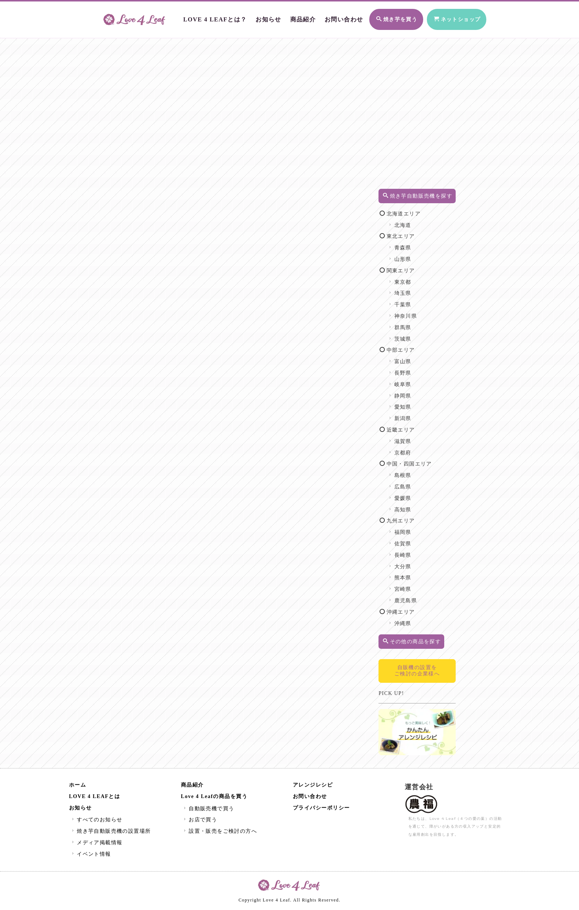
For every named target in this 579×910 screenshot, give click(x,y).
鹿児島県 (413, 608)
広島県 (410, 494)
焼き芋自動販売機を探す (423, 200)
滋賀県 (410, 449)
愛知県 (410, 414)
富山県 (410, 369)
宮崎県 (410, 597)
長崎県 (410, 563)
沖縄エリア (407, 620)
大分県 (410, 574)
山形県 (410, 267)
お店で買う (199, 821)
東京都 (410, 290)
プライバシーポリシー (321, 809)
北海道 (410, 233)
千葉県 (410, 312)
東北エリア (407, 244)
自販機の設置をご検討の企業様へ (422, 678)
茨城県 (410, 347)
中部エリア (407, 358)
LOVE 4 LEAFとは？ (203, 17)
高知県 (410, 517)
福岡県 (410, 540)
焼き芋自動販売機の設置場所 (110, 832)
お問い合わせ (326, 17)
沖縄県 (410, 631)
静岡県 (410, 403)
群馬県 (410, 335)
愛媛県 (410, 506)
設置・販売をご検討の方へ (219, 832)
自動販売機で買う (208, 810)
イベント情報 (90, 855)
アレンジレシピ (313, 786)
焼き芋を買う (381, 18)
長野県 (410, 381)
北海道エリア (410, 221)
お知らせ (253, 17)
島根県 (410, 483)
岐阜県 (410, 392)
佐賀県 (410, 551)
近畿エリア (407, 437)
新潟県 (410, 426)
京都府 (410, 460)
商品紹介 (287, 17)
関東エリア (407, 278)
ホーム (77, 786)
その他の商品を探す (423, 649)
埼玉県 (410, 301)
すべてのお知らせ (96, 821)
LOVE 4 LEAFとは (94, 798)
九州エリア (407, 528)
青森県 (410, 255)
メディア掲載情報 (96, 844)
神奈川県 (413, 324)
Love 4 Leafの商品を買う (214, 798)
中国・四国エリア (416, 471)
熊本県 (410, 585)
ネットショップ (449, 18)
